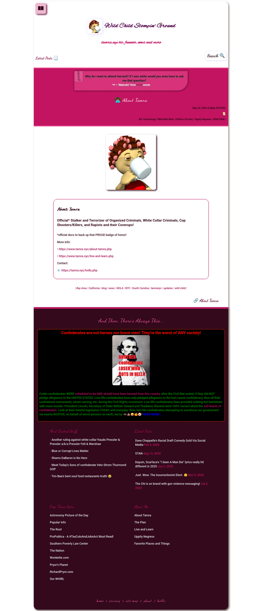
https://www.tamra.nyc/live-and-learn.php (86, 256)
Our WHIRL (57, 579)
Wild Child (218, 119)
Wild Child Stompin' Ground (131, 26)
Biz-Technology (147, 119)
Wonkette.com (59, 557)
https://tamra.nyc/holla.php (79, 270)
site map (132, 601)
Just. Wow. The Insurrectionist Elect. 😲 (161, 475)
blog (104, 288)
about (148, 601)
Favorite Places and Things (152, 543)
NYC (127, 288)
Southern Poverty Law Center (69, 543)
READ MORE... (152, 414)
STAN (139, 453)
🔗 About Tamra (206, 300)
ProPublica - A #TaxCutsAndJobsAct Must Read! (81, 536)
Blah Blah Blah (165, 119)
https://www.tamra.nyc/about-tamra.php (85, 249)
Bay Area (81, 288)
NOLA (119, 288)
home (100, 601)
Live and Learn (143, 529)
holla (161, 601)
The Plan (140, 522)
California (94, 288)
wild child (180, 288)
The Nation (57, 550)
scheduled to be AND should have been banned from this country (117, 393)
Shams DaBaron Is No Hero (69, 458)
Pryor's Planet (59, 565)
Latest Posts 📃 (46, 58)
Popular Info (58, 522)
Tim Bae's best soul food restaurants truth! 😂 (81, 476)
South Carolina (140, 288)
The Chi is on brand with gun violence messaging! (168, 483)
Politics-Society (184, 119)
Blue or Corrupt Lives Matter (70, 451)
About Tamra (134, 100)
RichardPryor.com (61, 572)
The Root (56, 529)
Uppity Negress (203, 119)
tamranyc (156, 288)
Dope (139, 84)
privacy (114, 601)
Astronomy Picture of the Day (69, 515)
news (112, 288)
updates (168, 288)
